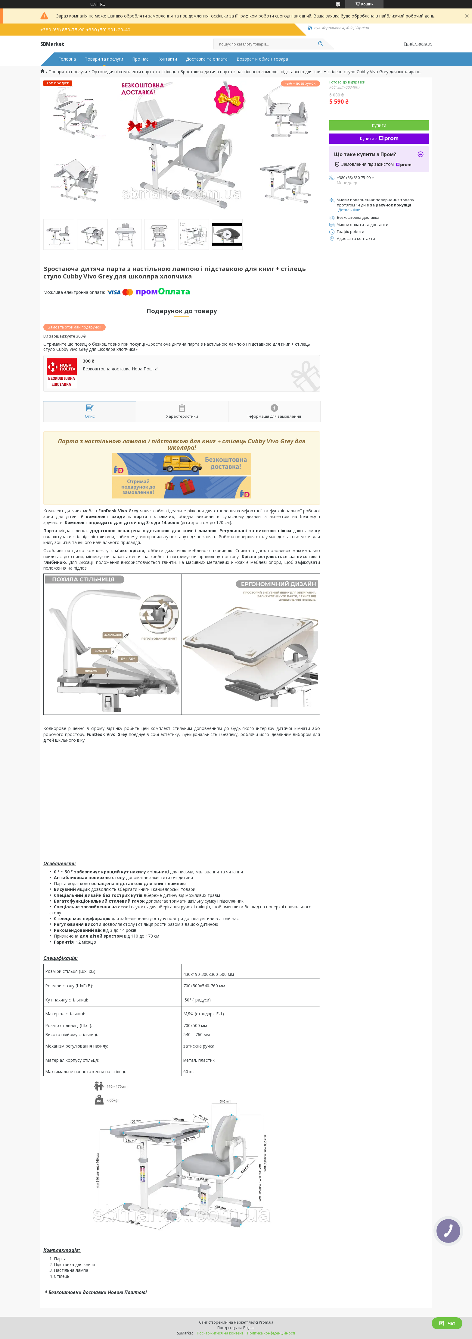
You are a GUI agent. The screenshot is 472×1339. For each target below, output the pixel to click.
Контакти (167, 59)
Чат (447, 1323)
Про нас (140, 59)
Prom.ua (266, 1322)
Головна (67, 59)
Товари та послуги (104, 59)
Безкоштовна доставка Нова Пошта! (120, 369)
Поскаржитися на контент (220, 1333)
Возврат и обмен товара (262, 59)
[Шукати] (320, 44)
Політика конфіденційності (271, 1333)
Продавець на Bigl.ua (236, 1327)
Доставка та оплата (207, 59)
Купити (379, 125)
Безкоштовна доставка (358, 217)
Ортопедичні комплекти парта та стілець (134, 71)
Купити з (379, 138)
